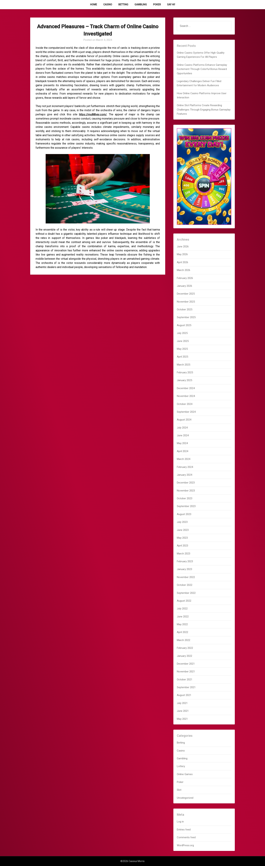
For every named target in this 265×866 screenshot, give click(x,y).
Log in (180, 821)
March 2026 (183, 270)
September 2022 (186, 593)
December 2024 (186, 388)
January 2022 (184, 655)
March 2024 (183, 459)
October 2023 (184, 498)
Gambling (140, 4)
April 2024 (182, 451)
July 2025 (182, 333)
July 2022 (182, 608)
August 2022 (184, 600)
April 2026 (182, 262)
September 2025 (186, 317)
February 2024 (185, 467)
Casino (107, 4)
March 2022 (183, 640)
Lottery (181, 766)
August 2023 (184, 514)
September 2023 (186, 506)
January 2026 (184, 285)
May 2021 (182, 718)
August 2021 (184, 695)
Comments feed (186, 837)
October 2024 (184, 404)
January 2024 (184, 474)
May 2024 (182, 443)
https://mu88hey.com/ (93, 114)
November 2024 (186, 396)
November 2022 (186, 577)
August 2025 (184, 325)
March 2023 (183, 553)
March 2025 (183, 364)
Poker (157, 4)
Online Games (185, 774)
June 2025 (183, 341)
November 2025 (186, 301)
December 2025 (186, 293)
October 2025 (184, 309)
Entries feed (184, 829)
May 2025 (182, 348)
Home (93, 4)
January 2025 (184, 380)
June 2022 (183, 616)
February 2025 (185, 372)
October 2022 (184, 585)
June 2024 (183, 435)
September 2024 (186, 411)
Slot (179, 789)
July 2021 (182, 703)
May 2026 (182, 254)
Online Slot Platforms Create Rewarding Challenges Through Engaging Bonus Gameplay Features (203, 109)
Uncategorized (185, 797)
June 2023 (183, 530)
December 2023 (186, 482)
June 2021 (183, 710)
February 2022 (185, 648)
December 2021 (186, 663)
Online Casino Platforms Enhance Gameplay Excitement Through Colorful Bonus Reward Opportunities (202, 69)
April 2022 (182, 632)
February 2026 (185, 278)
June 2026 (183, 246)
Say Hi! (171, 4)
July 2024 (182, 427)
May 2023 (182, 537)
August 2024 (184, 419)
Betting (123, 4)
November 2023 (186, 490)
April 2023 (182, 545)
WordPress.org (185, 845)
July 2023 (182, 522)
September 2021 (186, 687)
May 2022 (182, 624)
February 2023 (185, 561)
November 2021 (186, 671)
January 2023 (184, 569)
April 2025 (182, 356)
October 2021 (184, 679)
